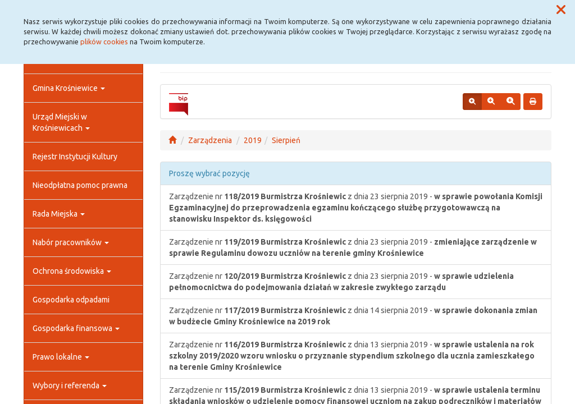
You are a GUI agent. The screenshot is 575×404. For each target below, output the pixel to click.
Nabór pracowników (71, 242)
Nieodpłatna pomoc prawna (80, 185)
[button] (561, 10)
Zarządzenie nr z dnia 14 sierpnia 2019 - (353, 316)
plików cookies (104, 41)
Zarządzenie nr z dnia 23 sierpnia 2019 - (355, 207)
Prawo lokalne (61, 356)
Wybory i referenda (70, 385)
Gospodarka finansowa (76, 328)
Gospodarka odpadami (71, 299)
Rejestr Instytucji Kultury (75, 156)
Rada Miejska (59, 213)
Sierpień (286, 140)
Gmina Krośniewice (69, 88)
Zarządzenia (210, 140)
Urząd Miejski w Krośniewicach (61, 122)
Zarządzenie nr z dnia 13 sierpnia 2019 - (352, 355)
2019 (253, 140)
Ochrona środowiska (72, 271)
